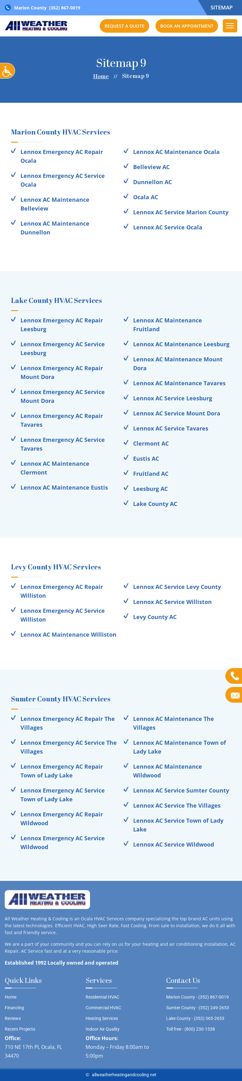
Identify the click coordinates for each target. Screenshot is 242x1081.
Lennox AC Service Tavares (170, 428)
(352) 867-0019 (64, 8)
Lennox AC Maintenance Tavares (179, 383)
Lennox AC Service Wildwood (173, 844)
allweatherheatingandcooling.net (124, 1074)
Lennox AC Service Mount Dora (176, 413)
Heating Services (102, 1020)
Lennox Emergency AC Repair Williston (61, 591)
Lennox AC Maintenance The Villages (173, 723)
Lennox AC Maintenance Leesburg (181, 344)
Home (101, 77)
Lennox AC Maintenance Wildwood (167, 771)
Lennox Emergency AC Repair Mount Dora (61, 372)
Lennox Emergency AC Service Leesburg (62, 348)
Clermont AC (151, 443)
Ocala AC (145, 197)
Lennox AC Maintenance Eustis (64, 487)
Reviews (13, 1020)
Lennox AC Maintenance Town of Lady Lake (179, 747)
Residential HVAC (102, 998)
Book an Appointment (186, 26)
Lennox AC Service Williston (172, 602)
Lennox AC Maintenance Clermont (54, 468)
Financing (14, 1009)
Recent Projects (20, 1031)
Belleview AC (151, 167)
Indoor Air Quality (103, 1031)
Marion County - (197, 998)
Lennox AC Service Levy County (177, 586)
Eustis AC (146, 458)
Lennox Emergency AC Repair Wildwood (61, 818)
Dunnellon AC (152, 182)
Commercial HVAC (103, 1009)
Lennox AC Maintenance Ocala (176, 152)
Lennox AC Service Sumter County (181, 790)
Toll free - (190, 1031)
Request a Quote (124, 26)
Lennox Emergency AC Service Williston (62, 615)
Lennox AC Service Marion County (180, 212)
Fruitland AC (150, 473)
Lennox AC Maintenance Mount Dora (177, 363)
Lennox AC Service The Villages (177, 805)
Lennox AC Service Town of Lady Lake (178, 825)
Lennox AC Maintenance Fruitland (167, 324)
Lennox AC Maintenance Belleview (54, 204)
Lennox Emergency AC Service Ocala (62, 180)
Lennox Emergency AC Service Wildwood (62, 842)
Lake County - (195, 1020)
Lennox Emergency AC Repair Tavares (61, 420)
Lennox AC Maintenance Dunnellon (54, 228)
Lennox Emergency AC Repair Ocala (61, 156)
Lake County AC (155, 504)
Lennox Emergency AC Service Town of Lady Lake (62, 795)
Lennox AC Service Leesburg (172, 398)
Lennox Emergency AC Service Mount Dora (62, 396)
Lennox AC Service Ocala (167, 227)
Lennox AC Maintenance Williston (68, 634)
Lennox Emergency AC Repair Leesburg (61, 324)
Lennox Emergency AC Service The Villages (68, 747)
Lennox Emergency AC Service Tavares (62, 444)
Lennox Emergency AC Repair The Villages (67, 723)
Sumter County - (197, 1009)
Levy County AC (155, 617)
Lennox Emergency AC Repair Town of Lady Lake (61, 771)
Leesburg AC (150, 488)
